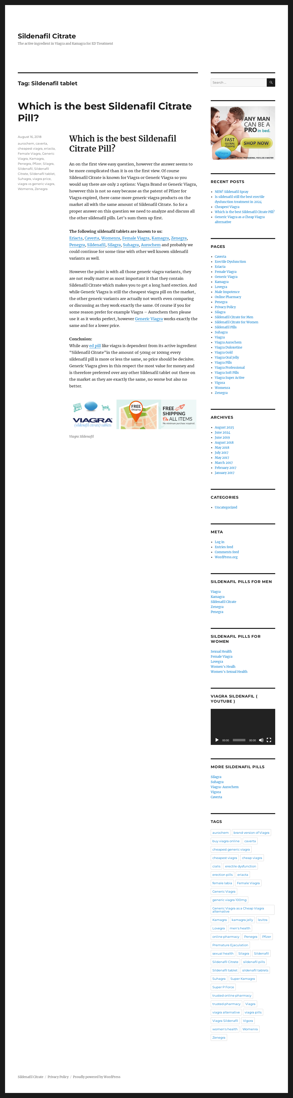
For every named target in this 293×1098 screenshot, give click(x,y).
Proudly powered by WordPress (97, 1077)
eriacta (49, 148)
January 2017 (225, 473)
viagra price (41, 179)
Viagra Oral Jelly (227, 358)
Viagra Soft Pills (227, 373)
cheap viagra (252, 858)
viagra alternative (226, 1012)
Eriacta (76, 238)
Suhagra (131, 244)
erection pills (222, 875)
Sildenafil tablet (42, 174)
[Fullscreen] (269, 740)
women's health (225, 1029)
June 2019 (222, 438)
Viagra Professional (230, 368)
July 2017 (222, 453)
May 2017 (222, 458)
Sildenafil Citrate (47, 36)
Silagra (114, 244)
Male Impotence (227, 292)
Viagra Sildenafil (225, 1021)
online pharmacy (225, 937)
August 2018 (224, 443)
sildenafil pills (254, 962)
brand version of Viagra (251, 832)
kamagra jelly (242, 920)
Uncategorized (226, 507)
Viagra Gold (224, 352)
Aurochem (151, 244)
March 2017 (224, 463)
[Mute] (261, 740)
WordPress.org (226, 557)
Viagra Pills (223, 363)
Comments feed (227, 552)
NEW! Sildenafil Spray (231, 192)
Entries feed (224, 547)
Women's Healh (223, 667)
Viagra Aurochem (228, 342)
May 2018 (222, 448)
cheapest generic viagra (231, 849)
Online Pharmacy (228, 297)
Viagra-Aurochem (225, 787)
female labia (222, 883)
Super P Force (223, 987)
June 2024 (222, 432)
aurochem (26, 143)
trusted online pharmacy (231, 995)
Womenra (110, 238)
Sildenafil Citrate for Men (234, 317)
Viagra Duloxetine (228, 347)
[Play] (217, 740)
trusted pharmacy (226, 1004)
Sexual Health (221, 652)
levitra (263, 920)
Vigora (220, 383)
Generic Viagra (149, 318)
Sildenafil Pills (226, 327)
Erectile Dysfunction (230, 262)
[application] (243, 727)
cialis (216, 866)
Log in (219, 542)
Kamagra (160, 238)
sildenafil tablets (255, 970)
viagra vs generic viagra (36, 184)
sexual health (223, 953)
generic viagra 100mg (229, 900)
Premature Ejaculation (230, 945)
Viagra (220, 337)
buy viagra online (226, 841)
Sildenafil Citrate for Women (236, 322)
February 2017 (225, 468)
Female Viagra (135, 238)
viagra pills (253, 1012)
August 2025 (224, 427)
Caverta (92, 238)
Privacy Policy (225, 307)
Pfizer (36, 164)
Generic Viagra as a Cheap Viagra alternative (238, 909)
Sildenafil (96, 244)
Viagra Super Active (229, 378)
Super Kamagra (242, 979)
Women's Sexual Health (229, 672)
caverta (41, 143)
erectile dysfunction (240, 866)
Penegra (77, 244)
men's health (240, 928)
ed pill (95, 345)
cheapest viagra (30, 148)
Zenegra (179, 238)
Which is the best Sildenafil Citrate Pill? (244, 212)
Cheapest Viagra (227, 207)
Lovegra (221, 287)
